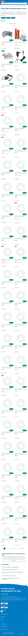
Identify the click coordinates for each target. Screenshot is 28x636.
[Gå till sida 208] (23, 548)
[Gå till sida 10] (11, 548)
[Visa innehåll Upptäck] (14, 619)
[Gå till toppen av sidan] (26, 586)
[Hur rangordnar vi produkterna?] (7, 23)
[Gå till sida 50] (15, 548)
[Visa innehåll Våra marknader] (14, 624)
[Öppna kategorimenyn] (27, 1)
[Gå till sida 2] (6, 548)
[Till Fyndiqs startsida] (3, 1)
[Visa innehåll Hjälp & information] (14, 614)
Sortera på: (10, 23)
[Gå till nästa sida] (26, 548)
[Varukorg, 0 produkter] (24, 1)
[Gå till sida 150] (21, 548)
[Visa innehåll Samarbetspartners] (14, 627)
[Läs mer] (14, 561)
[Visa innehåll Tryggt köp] (14, 617)
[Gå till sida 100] (19, 548)
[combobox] (14, 3)
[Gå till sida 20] (13, 548)
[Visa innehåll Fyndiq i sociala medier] (14, 629)
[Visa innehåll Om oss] (14, 622)
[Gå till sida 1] (4, 548)
